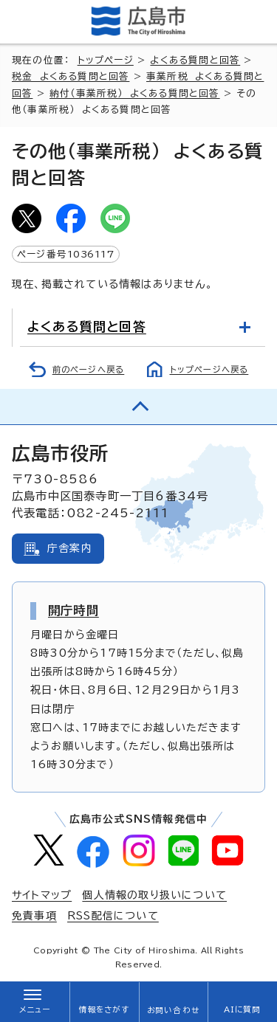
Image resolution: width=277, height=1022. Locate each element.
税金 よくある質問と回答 (70, 76)
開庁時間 (73, 610)
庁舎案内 (69, 548)
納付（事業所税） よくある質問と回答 (134, 93)
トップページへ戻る (209, 369)
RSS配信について (113, 916)
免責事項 (34, 916)
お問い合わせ (173, 1010)
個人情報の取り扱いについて (154, 895)
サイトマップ (42, 895)
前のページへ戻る (88, 369)
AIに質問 (242, 1009)
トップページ (106, 60)
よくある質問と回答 (195, 60)
